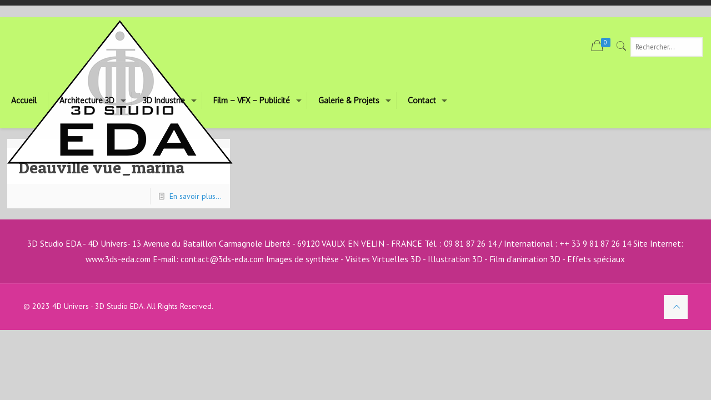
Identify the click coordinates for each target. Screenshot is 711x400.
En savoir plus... (195, 196)
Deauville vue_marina (101, 167)
